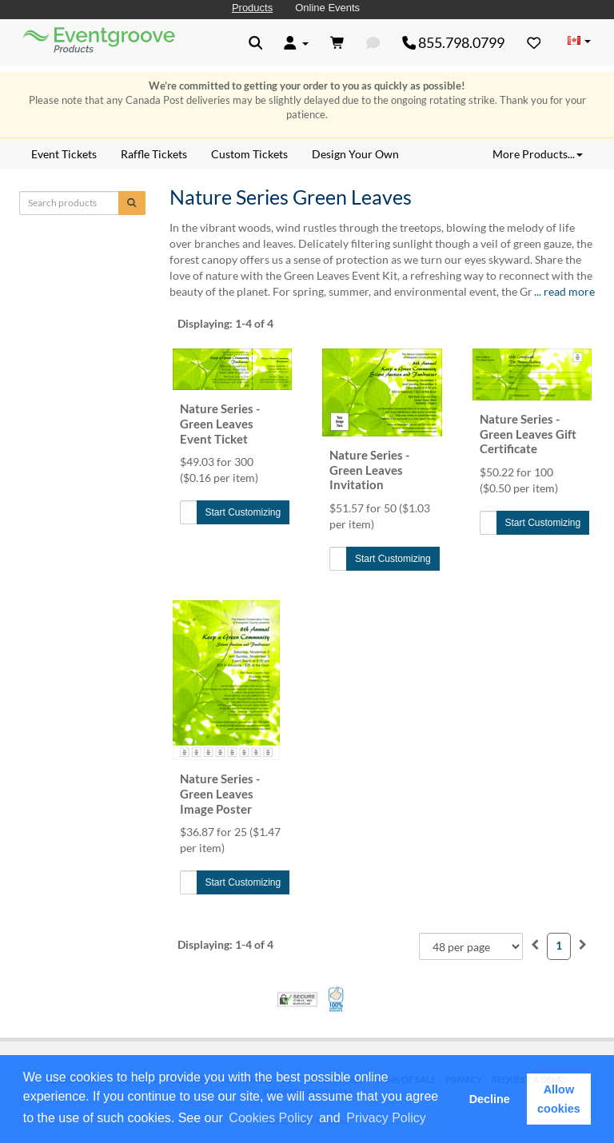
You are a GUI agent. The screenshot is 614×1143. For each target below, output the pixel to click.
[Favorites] (534, 42)
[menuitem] (535, 944)
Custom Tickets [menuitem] (249, 154)
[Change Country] (579, 41)
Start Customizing (243, 512)
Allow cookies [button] (558, 1099)
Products (252, 8)
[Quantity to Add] (188, 512)
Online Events (327, 8)
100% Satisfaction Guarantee (337, 999)
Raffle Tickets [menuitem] (154, 154)
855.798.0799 (453, 42)
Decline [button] (489, 1099)
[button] (434, 1119)
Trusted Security (297, 999)
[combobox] (471, 946)
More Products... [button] (537, 154)
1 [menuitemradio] (559, 945)
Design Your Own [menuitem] (355, 154)
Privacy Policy (386, 1118)
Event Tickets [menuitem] (64, 154)
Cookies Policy (271, 1118)
